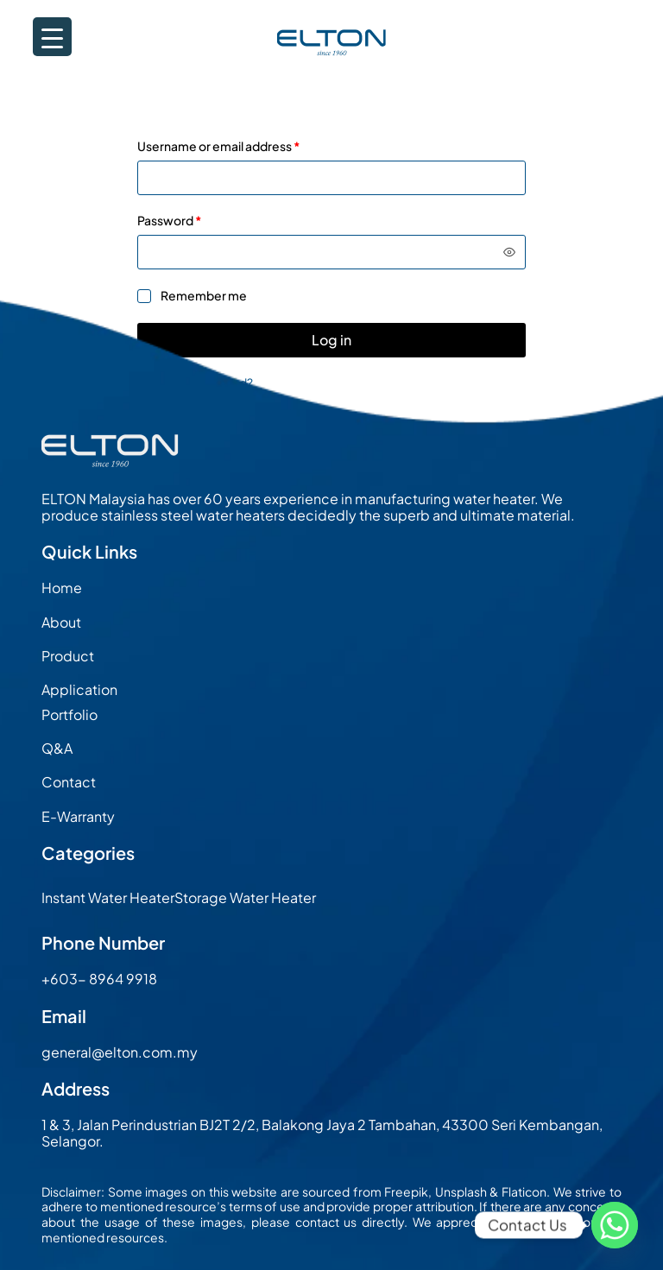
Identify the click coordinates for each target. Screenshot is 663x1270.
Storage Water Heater (245, 897)
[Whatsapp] (614, 1225)
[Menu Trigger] (52, 36)
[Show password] (509, 252)
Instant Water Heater (107, 897)
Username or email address (244, 146)
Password (195, 220)
